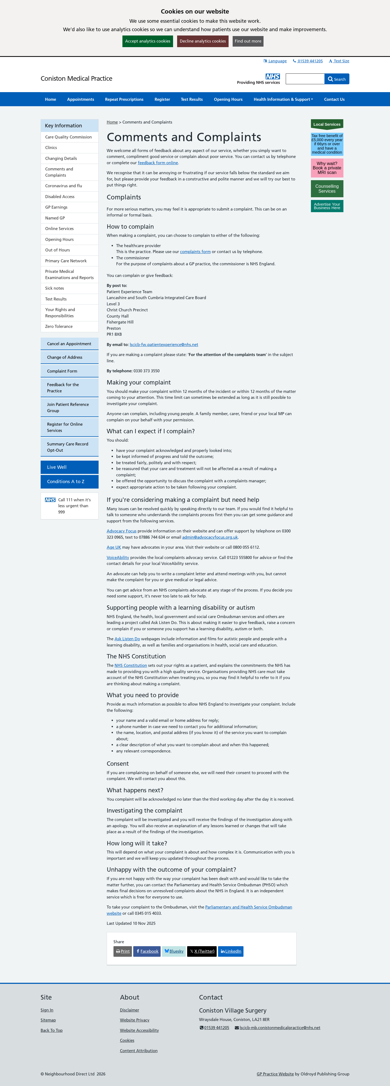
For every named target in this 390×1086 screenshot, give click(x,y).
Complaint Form (62, 371)
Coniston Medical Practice (76, 78)
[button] (283, 99)
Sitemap (48, 1020)
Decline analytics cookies (203, 41)
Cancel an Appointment (69, 343)
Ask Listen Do (127, 638)
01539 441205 (307, 61)
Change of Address (64, 357)
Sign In (47, 1010)
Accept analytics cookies (147, 41)
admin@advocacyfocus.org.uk (210, 537)
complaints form (195, 251)
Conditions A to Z (65, 481)
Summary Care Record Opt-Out (67, 447)
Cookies (127, 1040)
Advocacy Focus (121, 531)
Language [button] (275, 61)
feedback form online (158, 162)
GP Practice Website (275, 1074)
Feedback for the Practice (63, 387)
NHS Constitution (131, 665)
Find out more (248, 41)
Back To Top (52, 1030)
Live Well (57, 467)
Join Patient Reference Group (68, 407)
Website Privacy (135, 1020)
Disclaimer (129, 1010)
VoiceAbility (118, 557)
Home (112, 122)
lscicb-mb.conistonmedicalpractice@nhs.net (277, 1027)
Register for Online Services (65, 427)
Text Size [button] (338, 61)
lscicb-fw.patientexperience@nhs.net (164, 344)
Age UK (114, 547)
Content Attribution (139, 1050)
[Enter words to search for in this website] (305, 78)
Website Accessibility (139, 1030)
